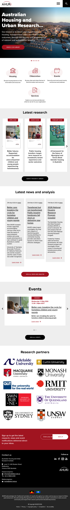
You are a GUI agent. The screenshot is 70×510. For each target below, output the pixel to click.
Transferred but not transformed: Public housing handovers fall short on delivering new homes (34, 215)
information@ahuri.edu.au (12, 474)
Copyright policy (32, 507)
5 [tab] (38, 60)
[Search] (66, 3)
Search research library (35, 179)
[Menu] (58, 3)
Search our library (13, 47)
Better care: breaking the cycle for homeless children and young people (13, 214)
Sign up (60, 437)
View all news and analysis (35, 274)
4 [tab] (36, 60)
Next (66, 146)
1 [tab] (31, 60)
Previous (2, 309)
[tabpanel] (35, 32)
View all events (35, 337)
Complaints (42, 507)
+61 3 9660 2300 (9, 476)
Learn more (35, 321)
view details (16, 262)
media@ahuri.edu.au (10, 481)
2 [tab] (33, 60)
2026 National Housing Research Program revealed (54, 212)
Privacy (24, 507)
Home (18, 507)
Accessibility (50, 507)
